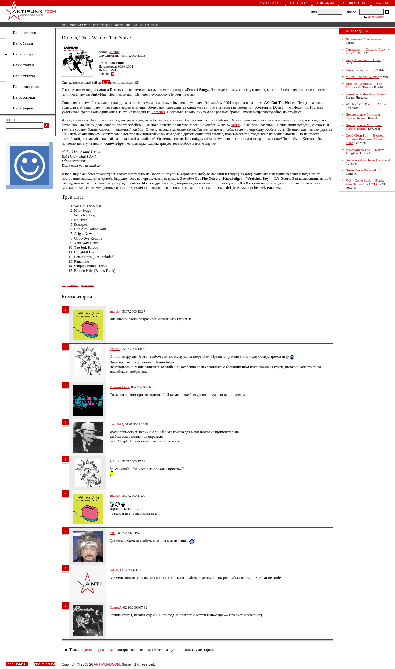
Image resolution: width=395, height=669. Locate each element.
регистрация (376, 16)
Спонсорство (355, 3)
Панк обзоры (100, 25)
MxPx (235, 125)
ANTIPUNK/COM (75, 25)
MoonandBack (120, 387)
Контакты (325, 3)
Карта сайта (270, 3)
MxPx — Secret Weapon (362, 77)
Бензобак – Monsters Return (365, 94)
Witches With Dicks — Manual (367, 104)
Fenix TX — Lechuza (360, 70)
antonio (114, 52)
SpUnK (115, 349)
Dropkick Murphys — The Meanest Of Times (364, 85)
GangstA (116, 607)
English (382, 3)
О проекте (298, 3)
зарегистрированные (97, 649)
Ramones (158, 112)
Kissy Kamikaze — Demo (363, 60)
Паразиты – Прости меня (364, 39)
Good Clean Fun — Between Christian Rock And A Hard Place (365, 139)
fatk (112, 533)
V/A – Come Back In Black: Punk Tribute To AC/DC (365, 182)
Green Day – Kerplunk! (362, 170)
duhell (114, 570)
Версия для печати (80, 285)
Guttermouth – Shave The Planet (368, 160)
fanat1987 (116, 424)
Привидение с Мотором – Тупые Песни (364, 116)
